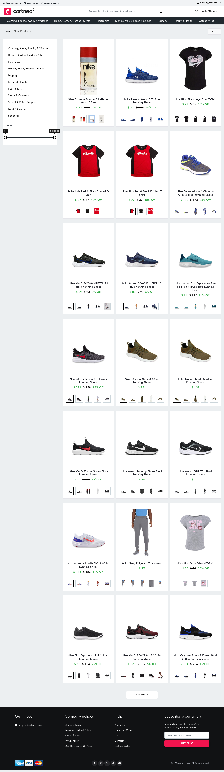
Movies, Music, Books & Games (133, 20)
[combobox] (214, 31)
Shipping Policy (73, 727)
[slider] (5, 137)
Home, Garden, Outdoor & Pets (72, 20)
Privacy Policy (72, 743)
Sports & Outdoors (18, 95)
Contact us (120, 743)
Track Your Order (123, 732)
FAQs (117, 737)
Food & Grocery (17, 109)
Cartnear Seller (122, 748)
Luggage (163, 20)
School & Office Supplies (22, 102)
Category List (208, 20)
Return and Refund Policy (78, 732)
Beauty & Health (183, 20)
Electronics (103, 20)
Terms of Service (73, 737)
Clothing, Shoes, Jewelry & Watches (27, 20)
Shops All (13, 115)
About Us (119, 727)
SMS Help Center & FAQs (78, 748)
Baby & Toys (15, 88)
